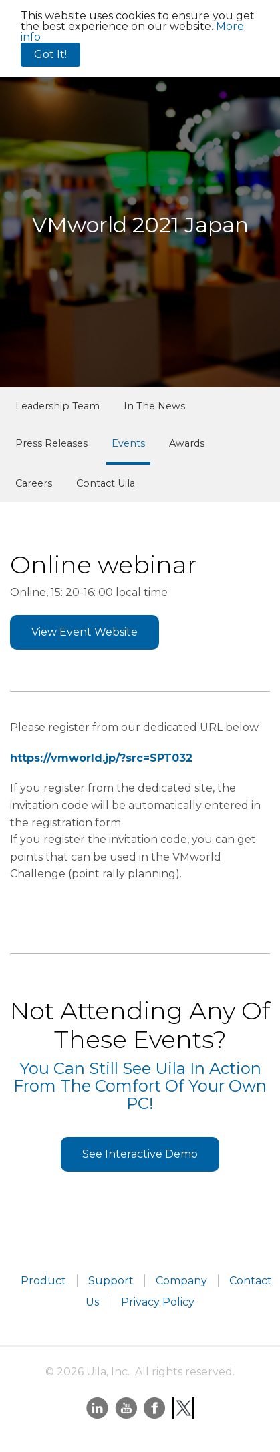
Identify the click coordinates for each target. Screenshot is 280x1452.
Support (111, 1280)
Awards (186, 443)
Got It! (50, 54)
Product (43, 1280)
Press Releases (51, 443)
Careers (33, 483)
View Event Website (84, 632)
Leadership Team (57, 406)
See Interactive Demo (140, 1154)
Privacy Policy (157, 1302)
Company (181, 1280)
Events (128, 443)
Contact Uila (105, 483)
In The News (154, 406)
